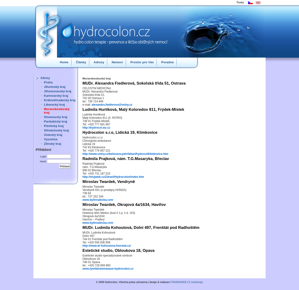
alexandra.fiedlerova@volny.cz (112, 104)
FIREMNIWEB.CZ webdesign (187, 282)
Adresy (99, 62)
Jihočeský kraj (54, 87)
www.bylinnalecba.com (97, 199)
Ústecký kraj (53, 135)
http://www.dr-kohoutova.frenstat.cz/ (106, 245)
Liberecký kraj (54, 104)
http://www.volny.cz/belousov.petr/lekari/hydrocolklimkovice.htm (125, 154)
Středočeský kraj (56, 130)
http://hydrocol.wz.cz (96, 127)
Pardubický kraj (55, 121)
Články (81, 62)
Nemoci (117, 62)
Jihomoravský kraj (57, 91)
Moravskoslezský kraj (57, 110)
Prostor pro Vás (142, 62)
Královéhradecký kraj (59, 100)
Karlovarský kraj (56, 95)
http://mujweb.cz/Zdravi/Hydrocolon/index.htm (113, 176)
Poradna (167, 62)
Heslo (43, 161)
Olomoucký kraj (55, 117)
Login (43, 156)
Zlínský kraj (52, 143)
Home (64, 62)
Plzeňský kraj (54, 126)
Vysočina (50, 139)
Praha (48, 82)
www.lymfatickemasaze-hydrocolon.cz (107, 268)
